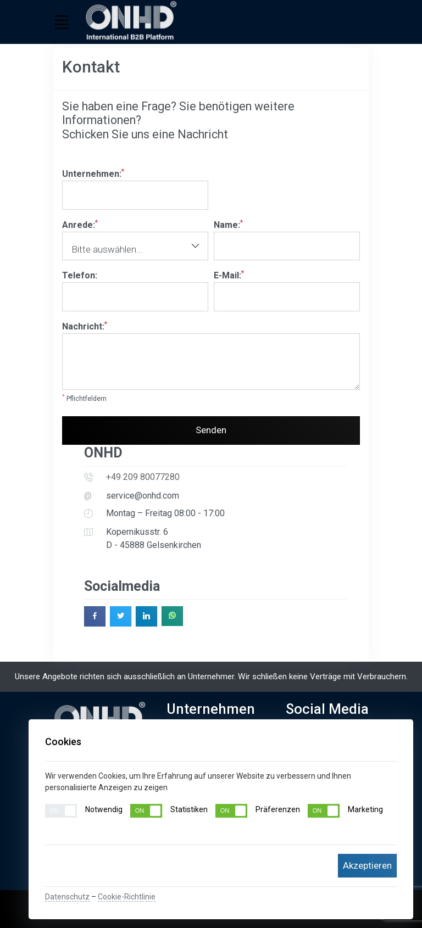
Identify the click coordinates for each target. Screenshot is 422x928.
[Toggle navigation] (61, 22)
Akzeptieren (367, 865)
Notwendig (84, 811)
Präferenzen (257, 811)
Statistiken (169, 811)
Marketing (345, 811)
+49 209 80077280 (143, 477)
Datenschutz (67, 896)
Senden (211, 429)
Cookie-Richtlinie (127, 896)
